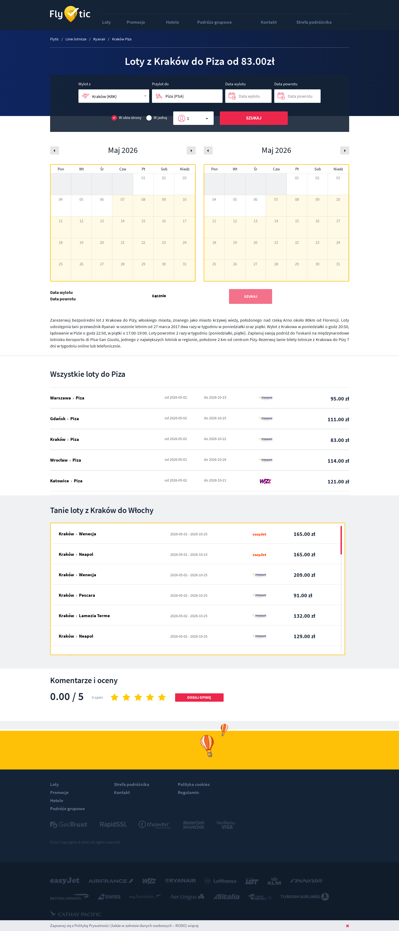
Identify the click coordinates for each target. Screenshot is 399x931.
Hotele (172, 22)
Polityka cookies (194, 784)
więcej (193, 925)
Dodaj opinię (199, 697)
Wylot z (84, 83)
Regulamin (188, 792)
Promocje (136, 22)
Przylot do (160, 83)
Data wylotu (235, 83)
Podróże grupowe (214, 22)
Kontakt (269, 22)
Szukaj (254, 118)
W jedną (156, 118)
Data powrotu (285, 83)
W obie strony (126, 118)
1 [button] (188, 118)
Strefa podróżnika (314, 22)
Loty (106, 22)
